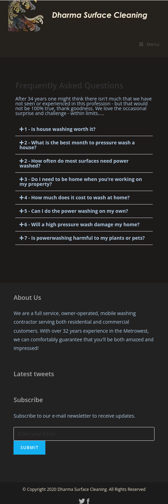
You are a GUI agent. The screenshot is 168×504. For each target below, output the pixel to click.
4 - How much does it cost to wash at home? (77, 197)
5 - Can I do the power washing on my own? (76, 211)
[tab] (84, 129)
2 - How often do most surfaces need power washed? (74, 163)
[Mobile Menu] (149, 44)
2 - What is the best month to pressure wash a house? (77, 145)
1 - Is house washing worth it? (60, 129)
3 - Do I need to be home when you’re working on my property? (80, 181)
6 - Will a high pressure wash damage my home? (81, 224)
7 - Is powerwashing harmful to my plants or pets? (84, 238)
